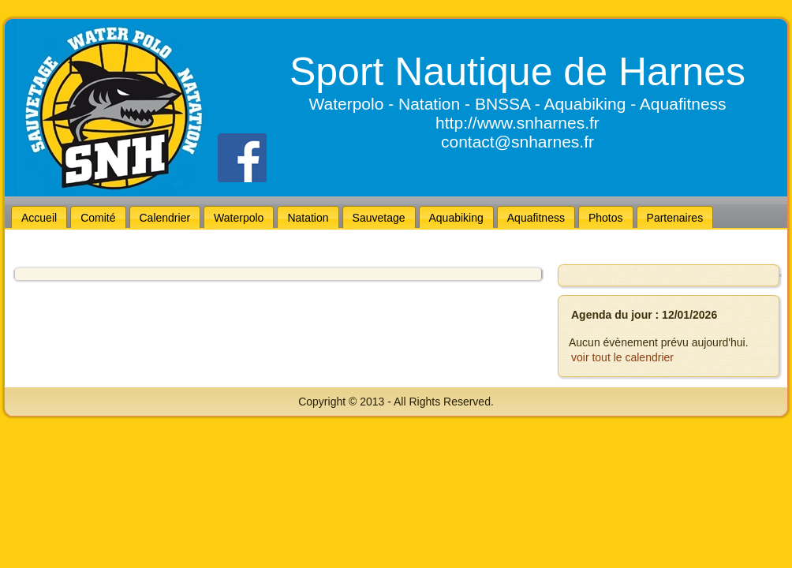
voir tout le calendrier (622, 357)
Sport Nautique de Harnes (517, 72)
